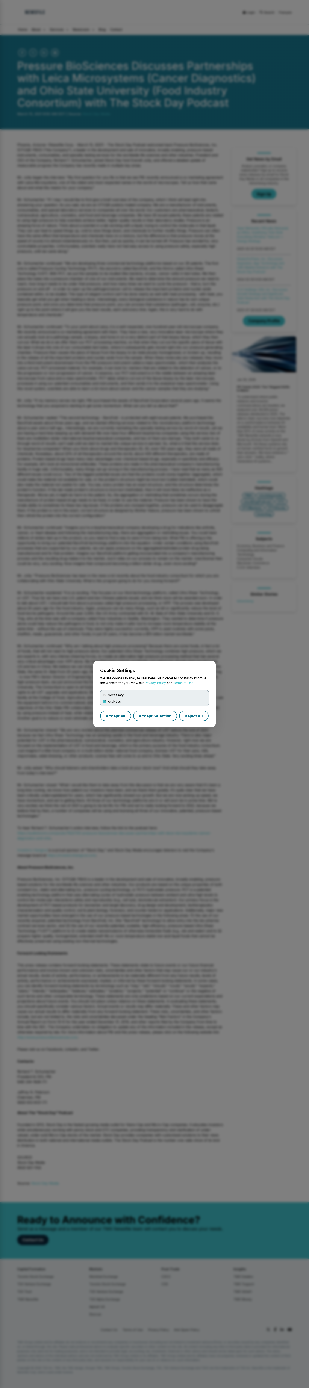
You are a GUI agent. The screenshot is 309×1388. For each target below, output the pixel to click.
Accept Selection (155, 716)
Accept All (115, 716)
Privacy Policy (155, 683)
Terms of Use (183, 683)
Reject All (194, 716)
